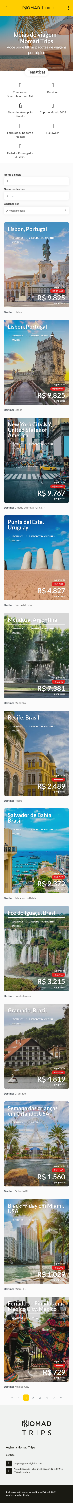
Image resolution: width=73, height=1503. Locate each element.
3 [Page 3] (40, 1397)
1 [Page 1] (26, 1397)
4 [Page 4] (47, 1397)
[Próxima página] (54, 1397)
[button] (36, 210)
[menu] (68, 8)
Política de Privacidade (17, 1495)
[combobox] (36, 196)
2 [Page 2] (33, 1397)
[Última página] (61, 1397)
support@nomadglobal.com (28, 1463)
